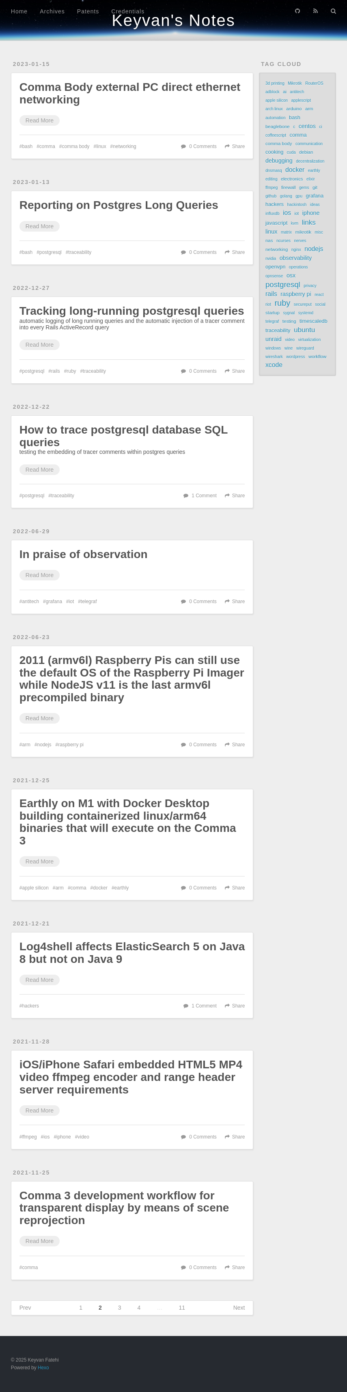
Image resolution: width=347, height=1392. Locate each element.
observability (296, 258)
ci (320, 127)
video (83, 1137)
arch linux (274, 109)
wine (288, 348)
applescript (301, 100)
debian (306, 152)
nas (269, 240)
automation (275, 118)
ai (285, 91)
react (319, 294)
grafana (54, 601)
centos (307, 126)
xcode (273, 364)
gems (304, 187)
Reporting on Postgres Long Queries (118, 205)
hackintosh (297, 204)
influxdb (272, 213)
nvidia (270, 258)
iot (71, 601)
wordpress (295, 356)
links (309, 222)
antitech (30, 601)
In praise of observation (83, 554)
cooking (274, 152)
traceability (79, 252)
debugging (279, 160)
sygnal (289, 313)
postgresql (50, 252)
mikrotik (303, 232)
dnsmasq (273, 170)
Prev (25, 1307)
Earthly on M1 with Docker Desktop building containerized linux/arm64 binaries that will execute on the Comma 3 (127, 822)
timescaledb (314, 321)
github (270, 196)
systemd (305, 313)
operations (298, 267)
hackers (30, 1006)
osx (291, 275)
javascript (276, 223)
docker (100, 888)
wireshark (274, 356)
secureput (303, 304)
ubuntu (304, 330)
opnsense (274, 276)
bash (27, 146)
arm (26, 745)
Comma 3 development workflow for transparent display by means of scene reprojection (124, 1208)
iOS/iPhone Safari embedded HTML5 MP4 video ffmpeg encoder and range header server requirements (130, 1077)
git (315, 187)
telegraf (89, 601)
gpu (298, 196)
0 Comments (202, 146)
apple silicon (35, 888)
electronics (292, 178)
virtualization (309, 339)
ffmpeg (29, 1137)
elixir (310, 179)
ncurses (283, 240)
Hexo (43, 1368)
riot (268, 304)
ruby (71, 371)
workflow (317, 356)
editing (271, 179)
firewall (288, 187)
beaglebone (277, 126)
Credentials (127, 11)
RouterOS (314, 83)
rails (55, 371)
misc (319, 232)
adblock (272, 92)
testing (289, 321)
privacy (310, 286)
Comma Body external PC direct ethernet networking (130, 93)
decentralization (310, 161)
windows (273, 348)
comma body (75, 146)
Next (239, 1307)
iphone (63, 1137)
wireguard (305, 348)
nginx (296, 249)
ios (46, 1137)
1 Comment (204, 495)
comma (47, 146)
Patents (88, 11)
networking (124, 146)
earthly (121, 888)
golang (286, 196)
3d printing (274, 83)
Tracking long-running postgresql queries (131, 311)
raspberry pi (71, 745)
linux (101, 146)
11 (182, 1307)
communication (309, 144)
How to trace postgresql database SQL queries (123, 436)
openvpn (275, 267)
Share (238, 146)
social (320, 304)
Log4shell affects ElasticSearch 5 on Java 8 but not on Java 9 (132, 952)
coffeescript (275, 135)
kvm (294, 223)
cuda (291, 152)
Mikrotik (295, 83)
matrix (286, 232)
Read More (40, 120)
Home (19, 11)
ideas (315, 204)
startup (272, 312)
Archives (52, 11)
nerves (300, 240)
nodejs (44, 745)
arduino (294, 108)
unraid (273, 339)
